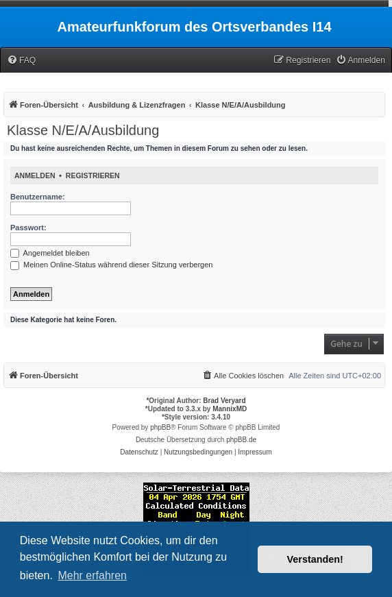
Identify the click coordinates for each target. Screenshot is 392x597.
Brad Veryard (224, 400)
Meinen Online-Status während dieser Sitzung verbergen (111, 264)
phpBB (160, 427)
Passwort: (28, 227)
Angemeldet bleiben (50, 253)
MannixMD (229, 409)
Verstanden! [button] (315, 559)
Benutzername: (37, 197)
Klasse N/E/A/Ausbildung (83, 130)
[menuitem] (21, 60)
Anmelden (35, 175)
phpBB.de (241, 439)
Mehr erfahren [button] (92, 575)
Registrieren (93, 175)
